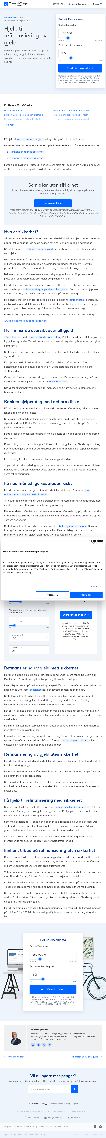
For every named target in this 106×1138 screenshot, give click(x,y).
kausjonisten (77, 300)
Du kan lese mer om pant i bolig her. (25, 321)
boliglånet (35, 690)
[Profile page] (33, 1045)
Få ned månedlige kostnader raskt (70, 115)
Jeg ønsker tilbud (53, 203)
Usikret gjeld (12, 337)
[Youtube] (100, 1126)
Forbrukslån (10, 18)
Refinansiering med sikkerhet (26, 152)
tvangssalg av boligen (74, 740)
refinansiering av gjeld (30, 139)
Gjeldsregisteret (58, 381)
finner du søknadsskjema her (72, 807)
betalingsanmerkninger (72, 526)
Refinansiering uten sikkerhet (26, 158)
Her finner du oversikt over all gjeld (71, 111)
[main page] (16, 4)
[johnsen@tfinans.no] (49, 1045)
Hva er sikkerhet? (13, 111)
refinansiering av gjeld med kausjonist (46, 289)
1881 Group (40, 1135)
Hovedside (34, 1104)
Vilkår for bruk (81, 1135)
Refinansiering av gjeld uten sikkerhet (72, 119)
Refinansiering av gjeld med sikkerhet (23, 119)
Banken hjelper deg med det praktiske (23, 115)
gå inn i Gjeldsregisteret (43, 337)
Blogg (46, 1104)
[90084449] (44, 1045)
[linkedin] (38, 1045)
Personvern (97, 1135)
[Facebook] (95, 1126)
